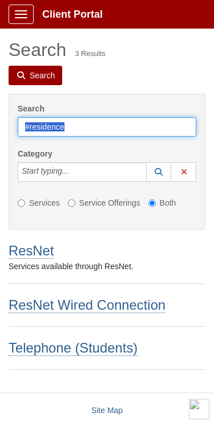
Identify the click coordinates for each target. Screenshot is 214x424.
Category (35, 153)
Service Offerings (104, 202)
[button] (158, 172)
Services (39, 202)
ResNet (31, 250)
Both (162, 202)
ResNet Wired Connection (87, 305)
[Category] (74, 172)
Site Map (107, 410)
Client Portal (72, 14)
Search (31, 108)
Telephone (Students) (73, 347)
